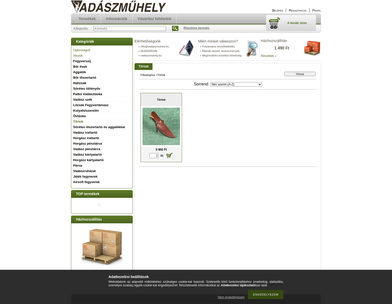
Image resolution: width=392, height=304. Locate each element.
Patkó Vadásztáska (87, 94)
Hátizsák (79, 83)
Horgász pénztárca (87, 143)
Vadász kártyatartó (87, 154)
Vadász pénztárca (86, 149)
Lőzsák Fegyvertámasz (91, 105)
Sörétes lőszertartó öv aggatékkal (99, 127)
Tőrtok (78, 121)
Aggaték (79, 72)
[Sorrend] (236, 84)
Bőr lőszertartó (84, 77)
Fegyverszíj (82, 61)
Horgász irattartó (86, 138)
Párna (77, 165)
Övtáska (79, 116)
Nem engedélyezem (231, 297)
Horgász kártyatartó (88, 160)
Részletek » (268, 56)
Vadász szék (82, 99)
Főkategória (147, 74)
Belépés (277, 10)
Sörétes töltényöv (86, 88)
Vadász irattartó (85, 132)
